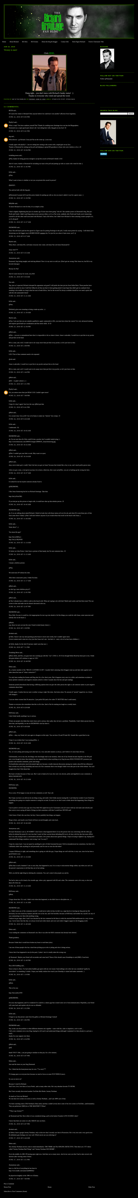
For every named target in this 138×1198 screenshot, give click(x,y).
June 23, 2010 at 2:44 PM (19, 372)
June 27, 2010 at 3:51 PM (19, 1160)
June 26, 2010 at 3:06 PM (19, 1020)
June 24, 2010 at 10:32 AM (20, 445)
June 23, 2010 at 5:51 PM (19, 384)
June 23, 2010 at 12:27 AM (20, 222)
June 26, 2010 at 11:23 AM (20, 886)
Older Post (91, 1187)
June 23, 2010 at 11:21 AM (20, 296)
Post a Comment (9, 1184)
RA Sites (24, 42)
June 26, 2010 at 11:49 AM (20, 924)
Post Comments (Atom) (19, 1191)
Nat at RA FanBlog (15, 966)
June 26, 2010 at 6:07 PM (19, 1056)
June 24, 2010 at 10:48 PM (20, 661)
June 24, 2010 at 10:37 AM (20, 473)
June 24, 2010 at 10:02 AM (20, 431)
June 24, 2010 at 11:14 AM (20, 542)
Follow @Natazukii (106, 79)
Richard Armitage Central (49, 1017)
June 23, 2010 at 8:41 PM (19, 407)
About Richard (14, 42)
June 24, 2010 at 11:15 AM (20, 554)
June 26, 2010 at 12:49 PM (20, 960)
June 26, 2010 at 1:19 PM (19, 974)
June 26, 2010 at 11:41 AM (20, 902)
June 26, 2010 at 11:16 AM (20, 857)
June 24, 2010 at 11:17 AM (20, 581)
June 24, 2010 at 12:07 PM (20, 606)
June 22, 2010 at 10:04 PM (20, 150)
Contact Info (65, 42)
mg (10, 136)
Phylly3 (11, 122)
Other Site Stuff (58, 99)
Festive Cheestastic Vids (96, 42)
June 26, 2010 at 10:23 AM (20, 779)
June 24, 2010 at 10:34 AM (20, 456)
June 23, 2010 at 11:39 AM (20, 312)
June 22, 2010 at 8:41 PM (19, 131)
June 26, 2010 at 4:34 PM (19, 1039)
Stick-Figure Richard (78, 42)
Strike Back (70, 99)
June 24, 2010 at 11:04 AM (20, 518)
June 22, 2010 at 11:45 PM (20, 167)
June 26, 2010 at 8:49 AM (19, 726)
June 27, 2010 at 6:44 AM (19, 1138)
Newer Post (7, 1187)
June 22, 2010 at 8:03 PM (19, 117)
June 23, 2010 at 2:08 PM (19, 346)
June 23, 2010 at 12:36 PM (20, 326)
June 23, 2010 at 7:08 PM (19, 395)
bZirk (10, 172)
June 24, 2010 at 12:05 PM (20, 592)
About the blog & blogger (49, 42)
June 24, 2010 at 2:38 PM (19, 628)
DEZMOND (13, 227)
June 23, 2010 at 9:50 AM (19, 277)
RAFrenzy (12, 713)
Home (4, 42)
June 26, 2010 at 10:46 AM (20, 823)
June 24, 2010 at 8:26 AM (19, 419)
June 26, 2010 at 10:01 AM (20, 743)
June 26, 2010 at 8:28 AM (19, 707)
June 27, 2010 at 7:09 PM (19, 1179)
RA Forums (34, 42)
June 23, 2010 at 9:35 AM (19, 253)
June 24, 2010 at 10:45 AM (20, 504)
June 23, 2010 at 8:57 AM (19, 236)
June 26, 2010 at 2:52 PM (19, 1008)
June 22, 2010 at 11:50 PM (20, 198)
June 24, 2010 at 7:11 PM (19, 647)
